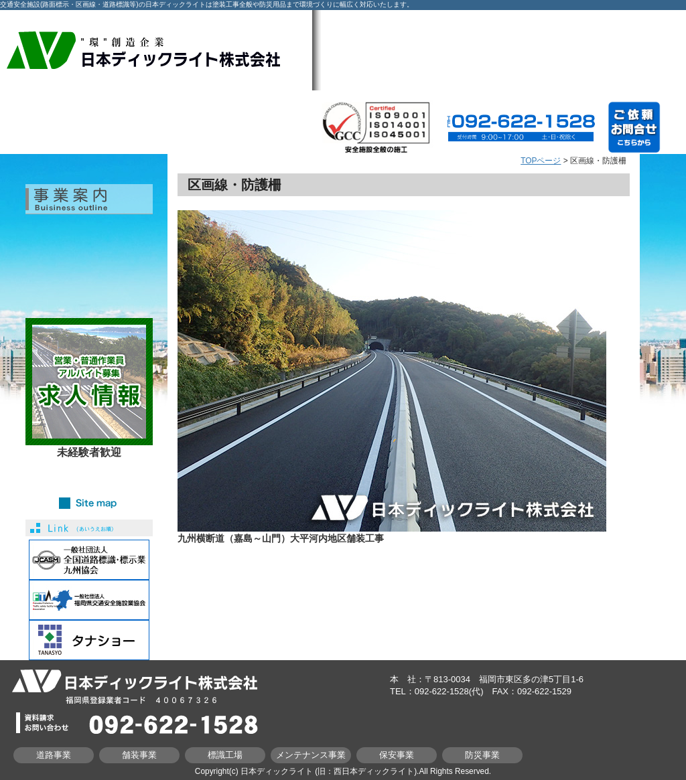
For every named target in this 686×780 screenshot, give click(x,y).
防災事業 (482, 755)
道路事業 (53, 755)
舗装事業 (139, 755)
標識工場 (225, 755)
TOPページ (541, 160)
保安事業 (396, 755)
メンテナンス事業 (311, 755)
